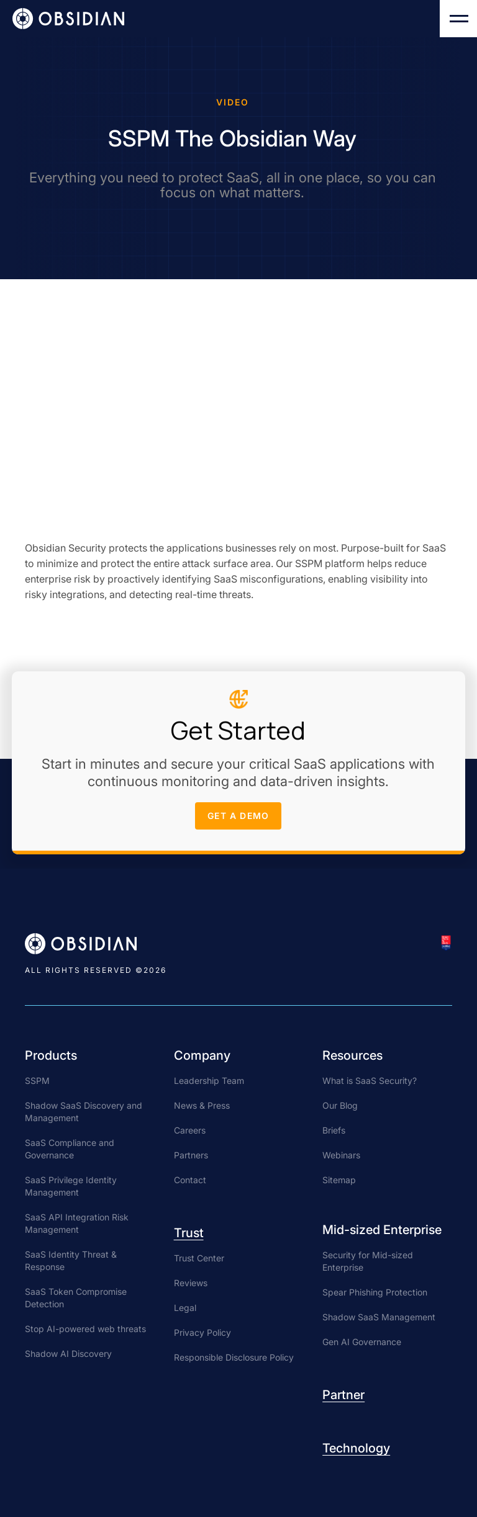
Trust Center (199, 1258)
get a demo (239, 819)
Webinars (341, 1155)
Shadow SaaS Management (378, 1317)
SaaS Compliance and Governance (69, 1148)
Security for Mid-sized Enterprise (367, 1261)
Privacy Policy (202, 1332)
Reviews (190, 1283)
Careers (190, 1130)
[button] (458, 18)
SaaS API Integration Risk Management (77, 1223)
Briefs (333, 1130)
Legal (185, 1307)
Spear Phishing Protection (374, 1292)
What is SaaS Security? (369, 1080)
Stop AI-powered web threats (85, 1328)
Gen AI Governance (361, 1341)
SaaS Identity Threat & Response (71, 1260)
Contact (190, 1180)
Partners (191, 1155)
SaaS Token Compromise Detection (76, 1297)
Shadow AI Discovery (68, 1353)
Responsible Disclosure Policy (234, 1357)
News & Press (202, 1105)
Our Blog (340, 1105)
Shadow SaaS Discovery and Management (83, 1111)
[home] (68, 18)
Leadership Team (209, 1080)
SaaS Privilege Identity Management (71, 1186)
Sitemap (339, 1180)
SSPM (37, 1080)
